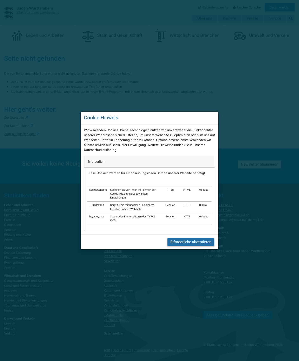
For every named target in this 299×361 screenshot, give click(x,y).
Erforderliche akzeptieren (190, 242)
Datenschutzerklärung (100, 149)
